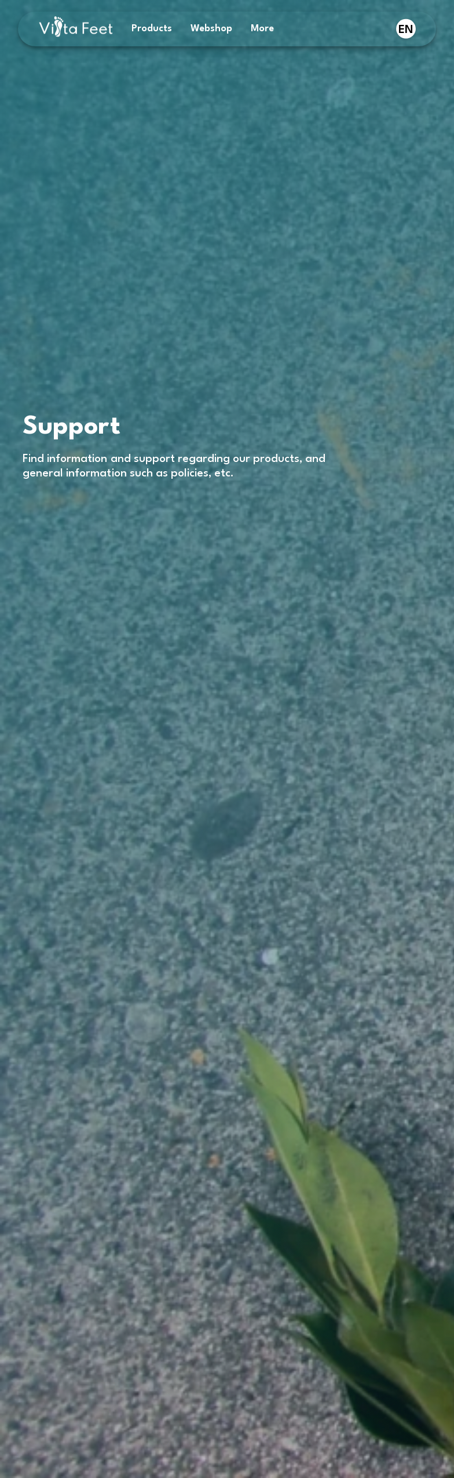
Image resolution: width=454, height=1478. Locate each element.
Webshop (211, 29)
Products (151, 29)
